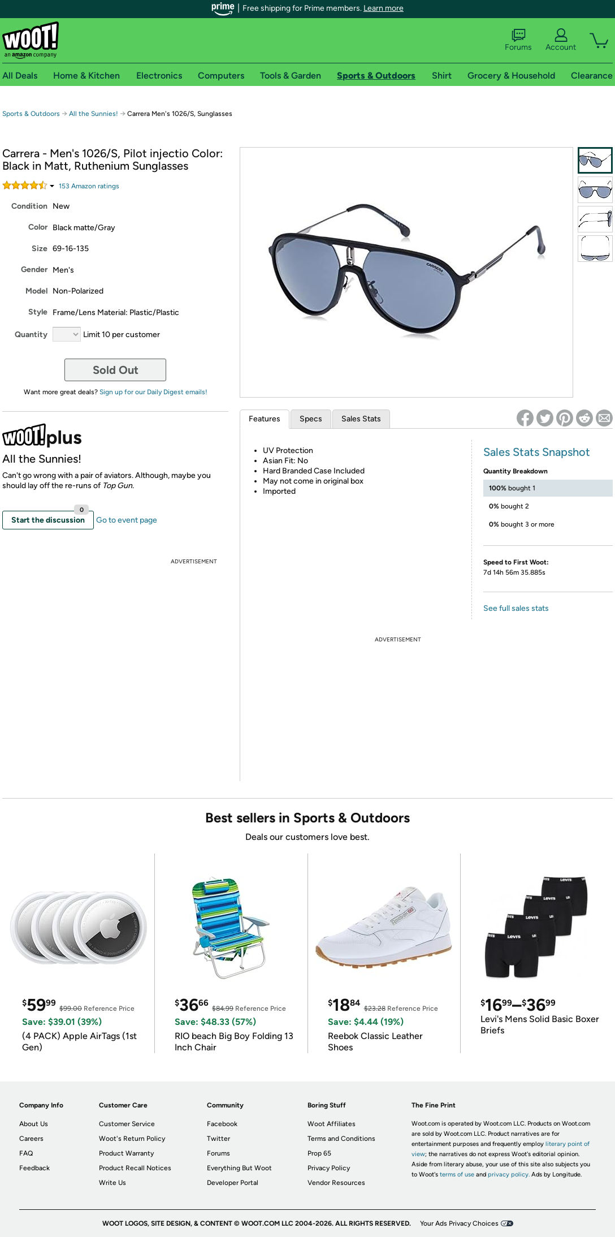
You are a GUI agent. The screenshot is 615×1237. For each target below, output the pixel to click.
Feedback (34, 1168)
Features (264, 419)
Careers (31, 1139)
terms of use (457, 1174)
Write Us (112, 1183)
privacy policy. (509, 1174)
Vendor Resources (336, 1183)
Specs (311, 419)
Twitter (218, 1139)
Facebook (222, 1124)
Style (37, 312)
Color (37, 227)
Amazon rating (89, 186)
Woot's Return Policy (132, 1139)
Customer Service (127, 1124)
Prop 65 (319, 1153)
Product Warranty (126, 1153)
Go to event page (126, 520)
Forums (518, 40)
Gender (34, 269)
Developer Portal (232, 1183)
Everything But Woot (239, 1168)
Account (560, 40)
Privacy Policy (329, 1168)
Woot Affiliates (332, 1124)
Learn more (383, 8)
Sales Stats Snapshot (536, 452)
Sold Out (115, 370)
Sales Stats (361, 419)
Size (39, 248)
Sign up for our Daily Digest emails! (153, 392)
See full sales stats (516, 608)
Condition (29, 206)
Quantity (31, 334)
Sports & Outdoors (31, 114)
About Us (33, 1124)
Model (36, 291)
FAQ (26, 1153)
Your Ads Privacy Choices (459, 1223)
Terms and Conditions (341, 1139)
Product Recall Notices (135, 1168)
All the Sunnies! (93, 114)
